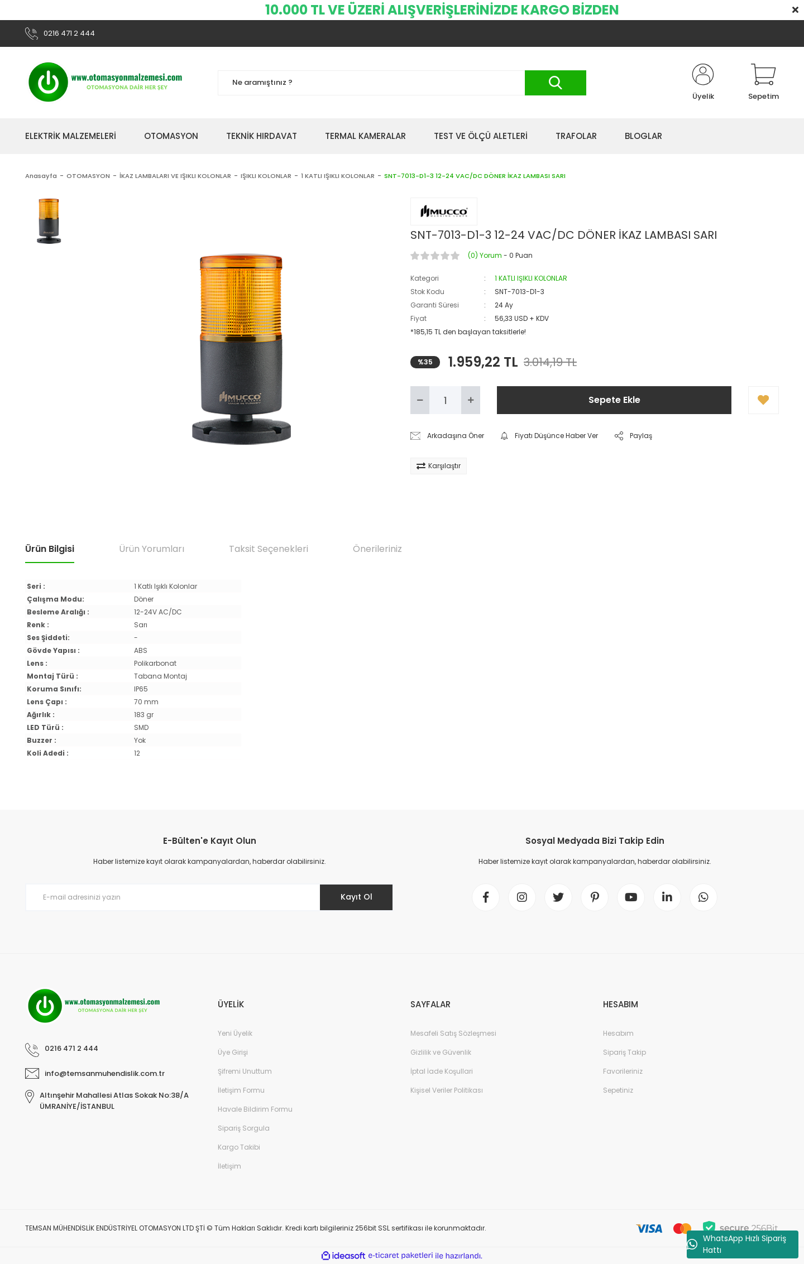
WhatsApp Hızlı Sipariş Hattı (736, 1244)
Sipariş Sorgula (244, 1128)
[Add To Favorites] (763, 400)
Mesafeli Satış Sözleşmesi (453, 1033)
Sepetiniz (618, 1090)
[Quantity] (445, 400)
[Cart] (763, 83)
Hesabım (618, 1033)
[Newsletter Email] (209, 897)
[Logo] (105, 82)
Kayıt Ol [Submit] (356, 896)
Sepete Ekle (614, 399)
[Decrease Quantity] (419, 400)
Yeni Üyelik (235, 1033)
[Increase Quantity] (470, 400)
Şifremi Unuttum (245, 1071)
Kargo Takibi (239, 1147)
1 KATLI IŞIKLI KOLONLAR (531, 278)
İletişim (229, 1166)
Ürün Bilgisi (49, 548)
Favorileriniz (623, 1071)
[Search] (402, 82)
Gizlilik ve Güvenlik (440, 1052)
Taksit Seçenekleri (268, 548)
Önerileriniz (377, 548)
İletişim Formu (241, 1090)
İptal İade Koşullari (441, 1071)
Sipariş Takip (624, 1052)
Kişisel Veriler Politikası (446, 1090)
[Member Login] (703, 83)
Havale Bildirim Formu (255, 1109)
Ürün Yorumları (151, 548)
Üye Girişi (233, 1052)
